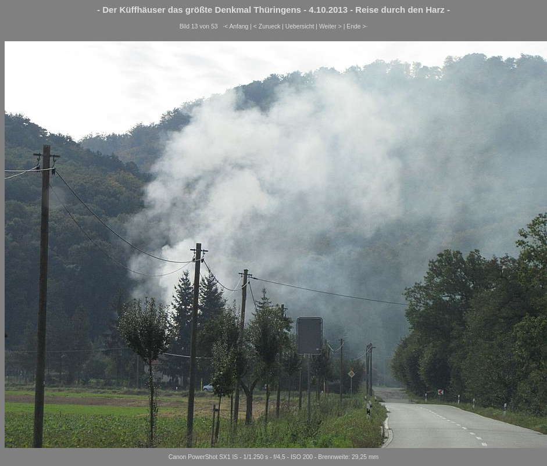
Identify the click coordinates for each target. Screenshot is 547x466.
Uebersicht (299, 26)
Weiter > (330, 26)
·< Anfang (235, 26)
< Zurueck (267, 26)
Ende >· (356, 26)
